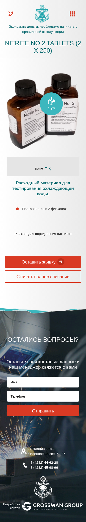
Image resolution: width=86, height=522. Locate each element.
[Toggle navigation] (72, 14)
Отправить (43, 410)
